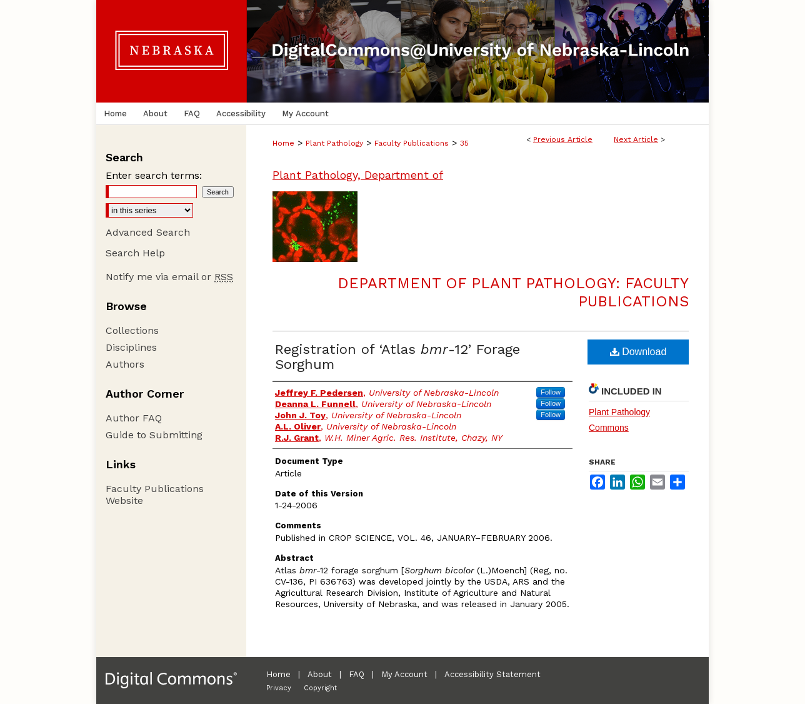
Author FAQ (134, 418)
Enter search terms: (154, 175)
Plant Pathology (334, 143)
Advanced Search (148, 232)
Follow (551, 392)
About (320, 674)
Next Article (636, 139)
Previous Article (562, 139)
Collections (132, 330)
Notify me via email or (169, 277)
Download (638, 351)
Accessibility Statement (492, 674)
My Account (404, 674)
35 (464, 143)
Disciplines (131, 347)
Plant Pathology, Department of (357, 174)
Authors (125, 364)
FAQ (356, 674)
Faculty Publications (411, 143)
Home (283, 143)
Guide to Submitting (154, 435)
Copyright (320, 688)
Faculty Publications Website (155, 494)
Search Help (135, 253)
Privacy (278, 688)
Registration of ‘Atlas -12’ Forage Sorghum (397, 356)
